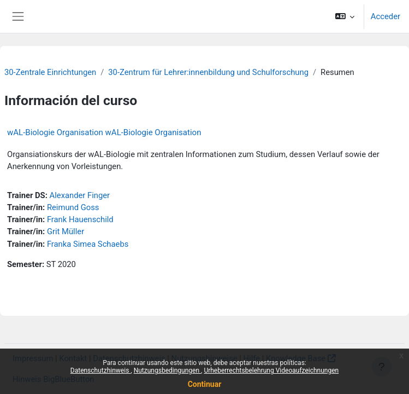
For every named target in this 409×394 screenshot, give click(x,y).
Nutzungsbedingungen (167, 370)
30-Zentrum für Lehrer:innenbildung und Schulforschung (208, 72)
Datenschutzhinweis (100, 370)
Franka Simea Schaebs (87, 244)
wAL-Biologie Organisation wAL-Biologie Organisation (104, 132)
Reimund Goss (73, 207)
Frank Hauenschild (80, 219)
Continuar (205, 384)
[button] (344, 16)
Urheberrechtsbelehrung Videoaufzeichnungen (271, 370)
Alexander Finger (80, 195)
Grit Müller (65, 231)
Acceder (385, 16)
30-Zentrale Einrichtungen (50, 72)
